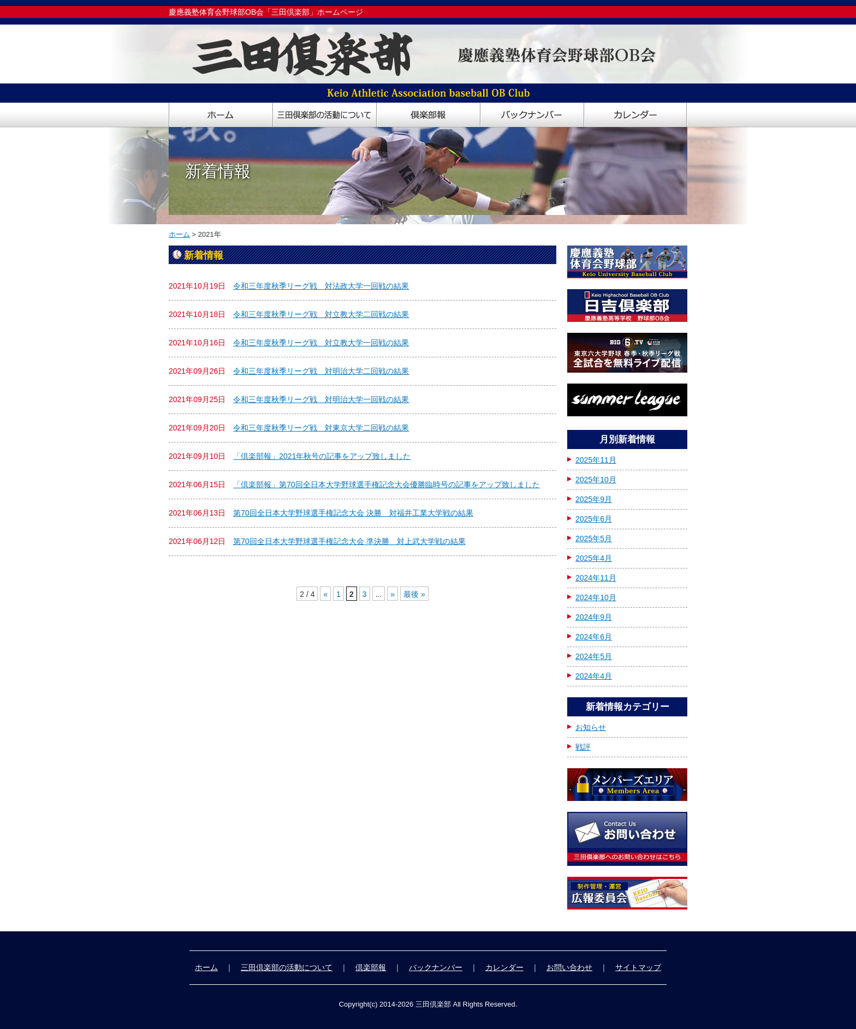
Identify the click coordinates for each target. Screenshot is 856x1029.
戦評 (583, 747)
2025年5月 (593, 538)
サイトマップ (638, 967)
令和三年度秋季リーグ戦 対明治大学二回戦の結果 (321, 371)
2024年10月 (595, 597)
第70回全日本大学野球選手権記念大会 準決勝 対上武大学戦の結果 (349, 541)
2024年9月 (593, 617)
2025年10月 (595, 479)
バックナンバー (435, 967)
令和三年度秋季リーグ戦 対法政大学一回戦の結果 (321, 286)
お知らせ (590, 727)
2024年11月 (595, 577)
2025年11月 (595, 460)
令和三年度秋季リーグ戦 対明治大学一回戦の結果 (321, 399)
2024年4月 (593, 676)
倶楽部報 (370, 967)
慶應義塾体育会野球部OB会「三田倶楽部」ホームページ (266, 12)
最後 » (414, 594)
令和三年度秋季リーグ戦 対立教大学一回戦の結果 (321, 342)
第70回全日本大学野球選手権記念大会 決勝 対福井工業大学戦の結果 (353, 512)
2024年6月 (593, 636)
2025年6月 (593, 518)
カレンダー (504, 967)
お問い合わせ (569, 967)
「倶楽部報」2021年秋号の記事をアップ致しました (322, 456)
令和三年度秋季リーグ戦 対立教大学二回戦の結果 (321, 314)
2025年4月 (593, 558)
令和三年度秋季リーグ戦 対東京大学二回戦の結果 (321, 427)
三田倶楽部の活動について (286, 967)
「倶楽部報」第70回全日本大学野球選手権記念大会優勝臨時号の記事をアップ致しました (386, 484)
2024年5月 (593, 656)
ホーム (179, 234)
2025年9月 (593, 499)
